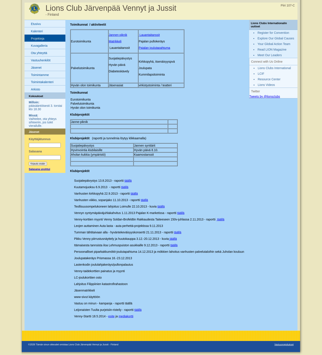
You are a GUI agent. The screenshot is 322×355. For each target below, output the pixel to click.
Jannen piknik (118, 35)
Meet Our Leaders (269, 55)
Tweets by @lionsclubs (264, 96)
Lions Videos (266, 85)
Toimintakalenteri (42, 82)
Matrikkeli (115, 41)
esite (111, 316)
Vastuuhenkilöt (41, 60)
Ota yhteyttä (39, 53)
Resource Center (269, 79)
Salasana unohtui (39, 169)
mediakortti (126, 316)
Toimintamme (40, 75)
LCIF (261, 73)
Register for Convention (273, 32)
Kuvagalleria (39, 45)
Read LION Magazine (272, 49)
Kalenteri (37, 31)
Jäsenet (36, 67)
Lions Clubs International (274, 68)
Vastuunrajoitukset (284, 344)
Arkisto (35, 89)
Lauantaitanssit (149, 35)
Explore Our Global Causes (275, 38)
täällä (128, 180)
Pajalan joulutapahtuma (154, 48)
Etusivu (36, 24)
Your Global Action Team (273, 44)
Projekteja (37, 38)
